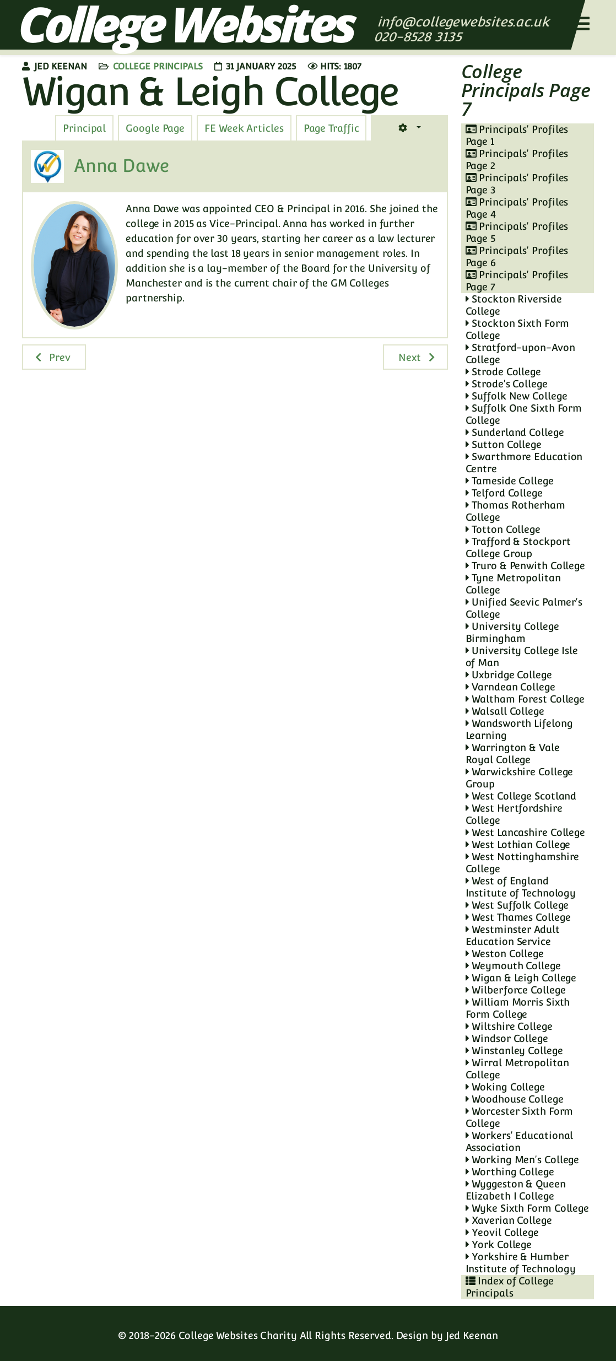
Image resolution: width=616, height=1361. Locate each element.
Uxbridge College (509, 674)
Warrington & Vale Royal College (513, 753)
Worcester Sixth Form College (520, 1117)
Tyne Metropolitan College (513, 584)
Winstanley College (514, 1050)
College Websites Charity (238, 1335)
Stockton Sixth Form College (517, 329)
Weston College (505, 953)
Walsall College (505, 711)
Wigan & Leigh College (521, 978)
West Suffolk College (517, 905)
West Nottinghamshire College (523, 862)
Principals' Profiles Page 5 (517, 232)
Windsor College (507, 1038)
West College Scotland (521, 796)
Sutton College (504, 444)
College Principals (158, 66)
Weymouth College (513, 965)
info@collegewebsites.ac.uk (463, 22)
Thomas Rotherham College (515, 511)
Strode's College (507, 384)
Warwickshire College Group (520, 778)
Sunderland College (515, 432)
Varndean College (510, 687)
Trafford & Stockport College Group (518, 547)
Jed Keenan (472, 1335)
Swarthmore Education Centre (524, 462)
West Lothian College (518, 844)
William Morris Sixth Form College (518, 1008)
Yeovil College (502, 1232)
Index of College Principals (510, 1287)
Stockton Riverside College (514, 305)
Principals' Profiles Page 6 (517, 256)
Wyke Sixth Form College (528, 1208)
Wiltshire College (509, 1026)
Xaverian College (509, 1220)
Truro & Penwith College (526, 565)
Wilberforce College (516, 990)
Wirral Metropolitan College (517, 1069)
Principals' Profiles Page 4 (517, 208)
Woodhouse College (515, 1099)
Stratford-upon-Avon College (520, 353)
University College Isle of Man (522, 656)
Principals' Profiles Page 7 (517, 281)
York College (499, 1244)
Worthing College (510, 1172)
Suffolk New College (517, 396)
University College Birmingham (512, 632)
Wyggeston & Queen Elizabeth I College (516, 1190)
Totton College (503, 529)
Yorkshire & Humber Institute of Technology (521, 1262)
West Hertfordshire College (514, 814)
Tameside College (510, 481)
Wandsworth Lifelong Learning (519, 729)
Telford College (504, 493)
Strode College (503, 371)
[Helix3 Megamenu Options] (582, 24)
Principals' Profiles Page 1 (517, 135)
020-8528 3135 (420, 37)
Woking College (505, 1087)
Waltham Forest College (525, 699)
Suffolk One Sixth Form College (524, 414)
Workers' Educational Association (520, 1141)
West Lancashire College (526, 832)
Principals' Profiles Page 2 (517, 159)
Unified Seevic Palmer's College (524, 608)
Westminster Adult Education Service (513, 935)
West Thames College (518, 917)
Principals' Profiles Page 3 (517, 184)
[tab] (331, 128)
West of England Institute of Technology (521, 887)
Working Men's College (523, 1159)
